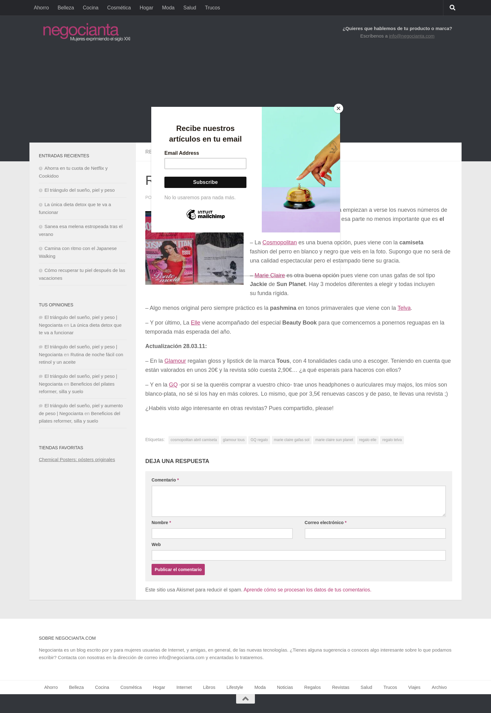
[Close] (338, 108)
